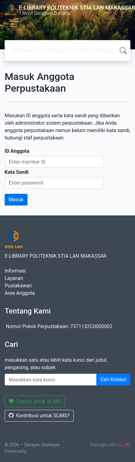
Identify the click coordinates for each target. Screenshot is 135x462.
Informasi (15, 271)
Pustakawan (18, 286)
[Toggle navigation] (13, 24)
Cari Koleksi (113, 379)
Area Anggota (20, 293)
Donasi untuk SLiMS (35, 401)
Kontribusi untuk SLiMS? (39, 415)
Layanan (14, 278)
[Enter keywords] (51, 379)
